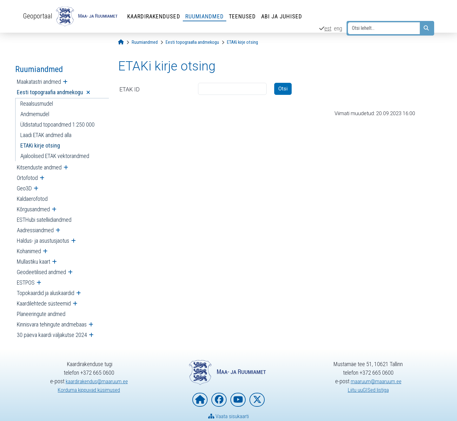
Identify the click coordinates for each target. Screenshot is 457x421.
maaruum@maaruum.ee (376, 381)
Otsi (283, 89)
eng (338, 28)
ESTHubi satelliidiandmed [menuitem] (44, 219)
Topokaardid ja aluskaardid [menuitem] (45, 293)
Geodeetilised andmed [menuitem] (41, 272)
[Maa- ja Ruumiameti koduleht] (200, 400)
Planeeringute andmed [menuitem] (41, 314)
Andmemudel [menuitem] (34, 114)
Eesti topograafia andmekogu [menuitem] (50, 92)
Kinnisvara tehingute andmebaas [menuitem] (52, 324)
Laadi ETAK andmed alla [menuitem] (45, 135)
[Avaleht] (121, 42)
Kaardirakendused (154, 16)
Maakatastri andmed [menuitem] (39, 81)
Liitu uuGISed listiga (368, 389)
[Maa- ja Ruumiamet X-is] (257, 400)
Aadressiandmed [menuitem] (35, 230)
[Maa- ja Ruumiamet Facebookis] (219, 400)
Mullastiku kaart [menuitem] (33, 261)
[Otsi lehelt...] (384, 28)
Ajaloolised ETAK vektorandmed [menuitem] (54, 156)
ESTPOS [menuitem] (26, 282)
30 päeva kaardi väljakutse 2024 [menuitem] (52, 335)
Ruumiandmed (205, 16)
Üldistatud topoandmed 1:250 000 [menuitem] (57, 124)
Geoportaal (38, 16)
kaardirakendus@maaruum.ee (96, 381)
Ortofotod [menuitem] (27, 177)
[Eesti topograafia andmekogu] (192, 42)
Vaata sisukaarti (228, 416)
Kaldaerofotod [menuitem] (32, 198)
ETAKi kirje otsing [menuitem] (40, 145)
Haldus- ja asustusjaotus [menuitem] (43, 240)
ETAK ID (129, 89)
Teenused (243, 16)
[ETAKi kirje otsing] (242, 42)
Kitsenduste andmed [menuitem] (39, 167)
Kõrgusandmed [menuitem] (33, 209)
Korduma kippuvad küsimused (89, 389)
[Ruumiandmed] (145, 42)
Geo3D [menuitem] (24, 188)
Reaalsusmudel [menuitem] (36, 103)
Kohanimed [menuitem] (29, 251)
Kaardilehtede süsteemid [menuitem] (44, 303)
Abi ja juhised (282, 16)
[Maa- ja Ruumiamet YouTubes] (238, 400)
